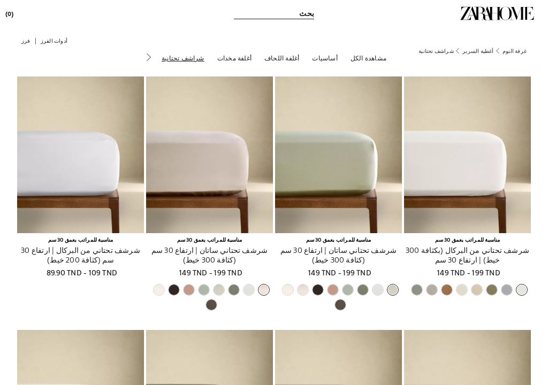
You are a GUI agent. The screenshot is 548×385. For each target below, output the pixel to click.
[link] (497, 13)
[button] (54, 40)
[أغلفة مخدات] (234, 57)
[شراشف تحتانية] (183, 57)
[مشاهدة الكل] (368, 57)
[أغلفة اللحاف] (281, 57)
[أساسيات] (324, 57)
